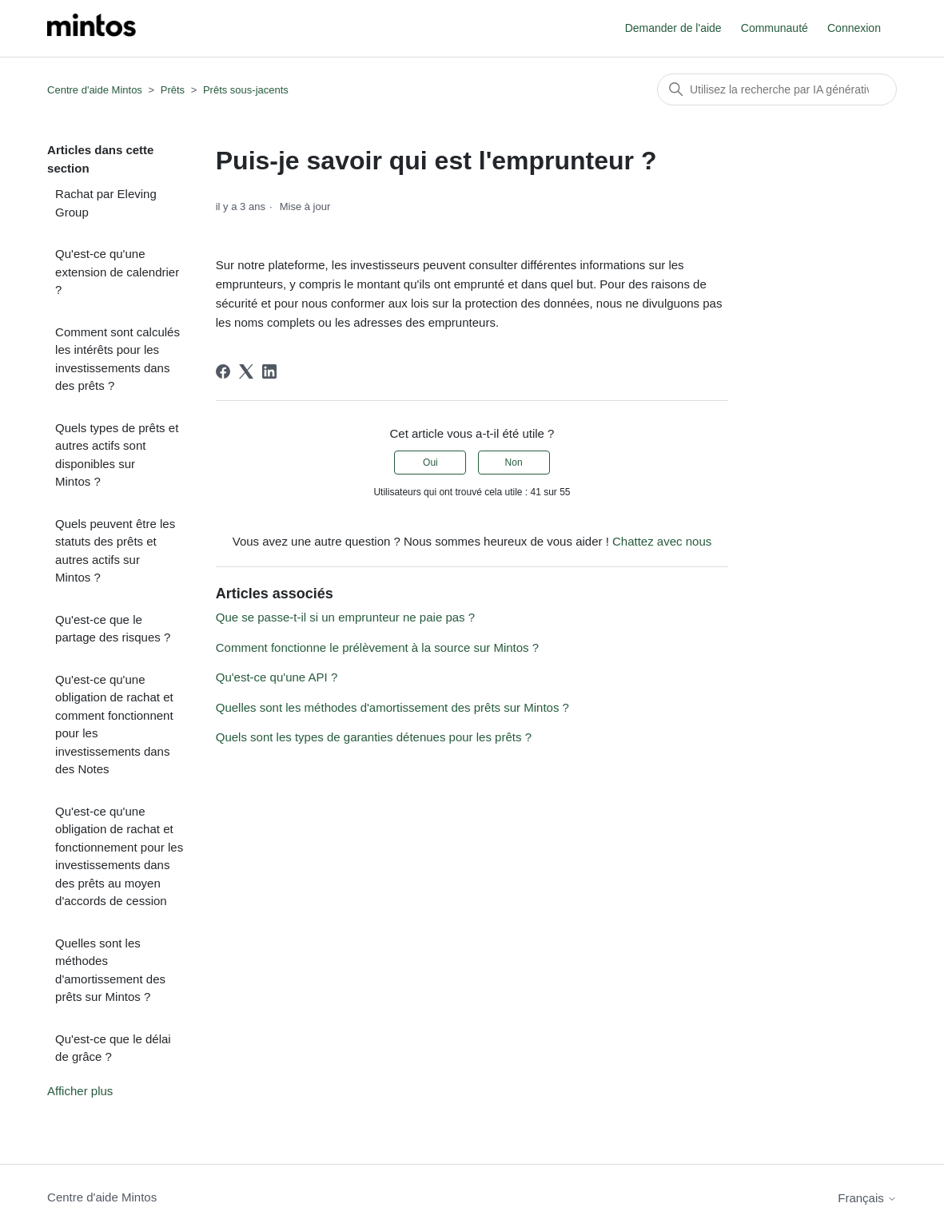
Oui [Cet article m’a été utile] (430, 462)
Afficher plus (80, 1091)
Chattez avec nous (661, 541)
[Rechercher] (777, 89)
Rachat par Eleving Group (106, 203)
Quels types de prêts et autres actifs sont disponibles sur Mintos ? (116, 455)
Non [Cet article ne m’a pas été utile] (514, 462)
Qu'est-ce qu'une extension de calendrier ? (117, 271)
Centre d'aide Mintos (94, 90)
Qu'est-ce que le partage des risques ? (112, 629)
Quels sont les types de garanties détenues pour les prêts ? (374, 737)
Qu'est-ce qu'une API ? (277, 677)
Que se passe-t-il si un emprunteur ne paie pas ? (345, 617)
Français (867, 1198)
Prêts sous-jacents (246, 90)
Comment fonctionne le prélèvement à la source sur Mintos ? (377, 647)
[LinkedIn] (269, 371)
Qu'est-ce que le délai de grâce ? (113, 1048)
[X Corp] (246, 371)
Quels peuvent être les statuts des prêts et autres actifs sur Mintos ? (115, 551)
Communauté (774, 28)
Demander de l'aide (673, 28)
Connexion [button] (854, 28)
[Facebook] (223, 371)
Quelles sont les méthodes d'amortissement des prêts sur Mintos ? (110, 970)
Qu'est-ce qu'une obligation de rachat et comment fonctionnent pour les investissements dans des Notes (114, 724)
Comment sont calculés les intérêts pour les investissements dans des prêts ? (117, 359)
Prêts (173, 90)
